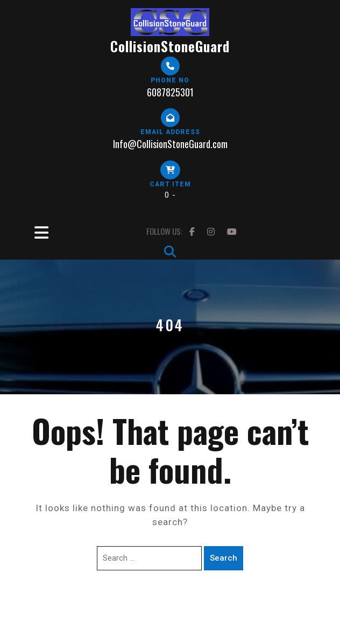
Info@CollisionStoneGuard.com (170, 144)
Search (223, 558)
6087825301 (170, 92)
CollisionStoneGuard (170, 46)
